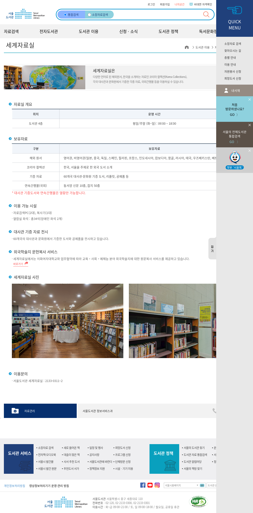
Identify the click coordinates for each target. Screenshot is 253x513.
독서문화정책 (210, 31)
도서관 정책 (168, 31)
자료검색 (11, 31)
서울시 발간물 (45, 461)
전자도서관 (48, 31)
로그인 (151, 4)
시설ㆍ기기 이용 (124, 468)
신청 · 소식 (128, 31)
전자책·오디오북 (47, 455)
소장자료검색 (98, 14)
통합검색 (71, 14)
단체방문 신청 (122, 461)
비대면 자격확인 (203, 4)
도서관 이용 (88, 31)
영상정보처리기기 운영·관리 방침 (49, 486)
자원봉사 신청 (232, 71)
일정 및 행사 (96, 448)
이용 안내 (230, 64)
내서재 (235, 90)
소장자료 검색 (232, 43)
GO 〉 (234, 133)
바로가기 (18, 264)
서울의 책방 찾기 (193, 468)
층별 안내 (230, 57)
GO (202, 485)
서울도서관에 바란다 (100, 461)
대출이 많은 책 (72, 455)
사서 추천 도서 (72, 461)
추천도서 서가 (71, 468)
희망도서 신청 (232, 78)
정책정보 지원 (97, 468)
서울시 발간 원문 (47, 468)
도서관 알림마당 (192, 461)
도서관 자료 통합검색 (195, 455)
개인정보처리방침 (14, 486)
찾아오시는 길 (232, 50)
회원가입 (165, 4)
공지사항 (94, 455)
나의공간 (179, 4)
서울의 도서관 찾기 (194, 448)
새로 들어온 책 (72, 448)
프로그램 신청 (122, 455)
